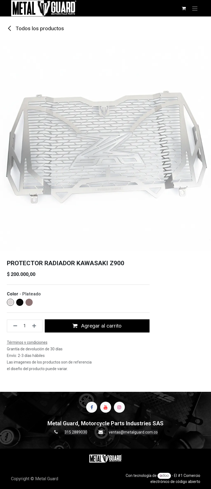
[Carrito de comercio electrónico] (183, 8)
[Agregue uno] (35, 326)
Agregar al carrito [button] (97, 326)
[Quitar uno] (13, 326)
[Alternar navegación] (194, 8)
